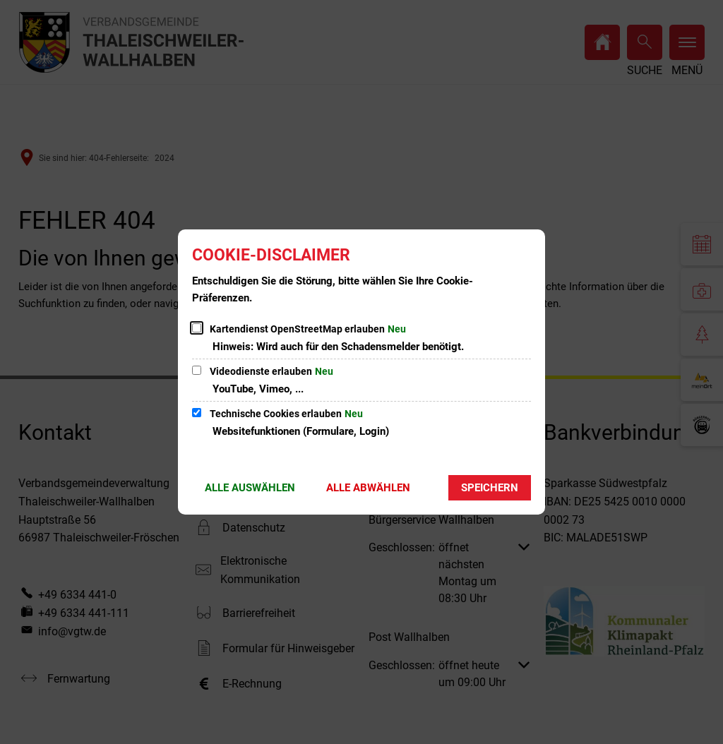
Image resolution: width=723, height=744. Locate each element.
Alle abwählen (368, 487)
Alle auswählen (250, 487)
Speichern (489, 487)
